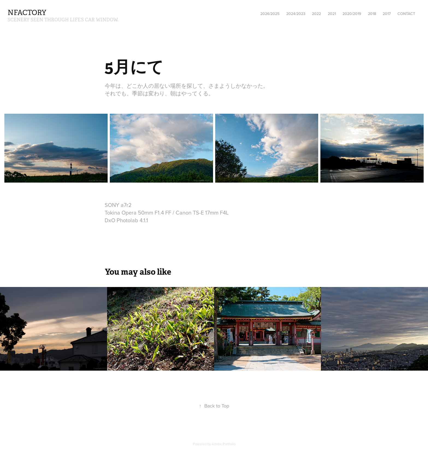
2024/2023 (295, 13)
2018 (372, 13)
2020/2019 (352, 13)
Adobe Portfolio (223, 443)
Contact (406, 13)
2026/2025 (269, 13)
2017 (387, 13)
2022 (316, 13)
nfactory (27, 12)
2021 (332, 13)
